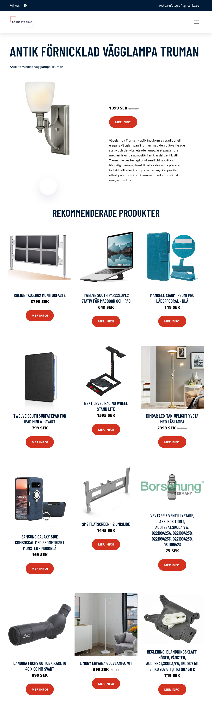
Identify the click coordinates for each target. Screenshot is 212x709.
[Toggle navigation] (196, 22)
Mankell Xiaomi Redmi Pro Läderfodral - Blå (172, 298)
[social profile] (25, 6)
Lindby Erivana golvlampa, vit (106, 663)
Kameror (133, 84)
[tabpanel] (48, 118)
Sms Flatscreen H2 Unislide (106, 524)
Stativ (145, 84)
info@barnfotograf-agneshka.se (177, 5)
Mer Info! (123, 122)
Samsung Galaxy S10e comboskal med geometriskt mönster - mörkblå (39, 542)
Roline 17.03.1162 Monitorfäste (40, 295)
